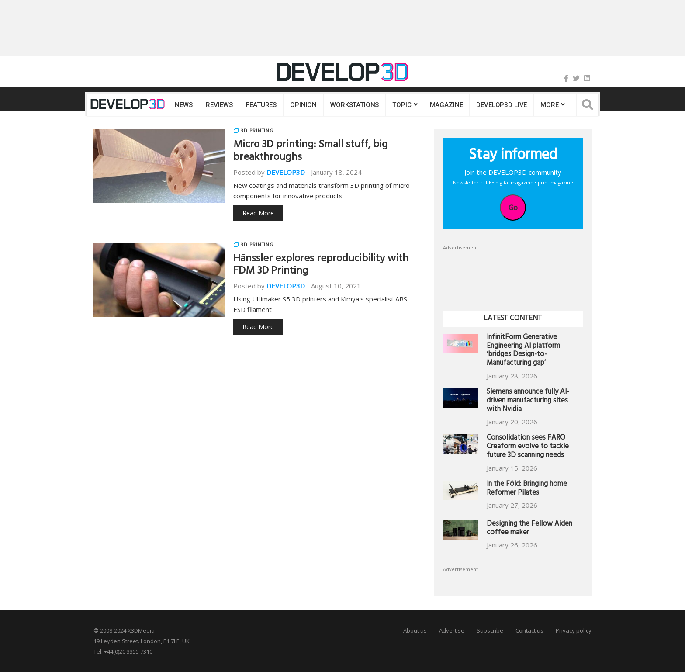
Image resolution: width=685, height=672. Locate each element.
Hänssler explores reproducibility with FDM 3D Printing (320, 265)
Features (261, 105)
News (183, 105)
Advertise (451, 630)
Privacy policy (574, 630)
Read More (258, 213)
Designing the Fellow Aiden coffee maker (529, 529)
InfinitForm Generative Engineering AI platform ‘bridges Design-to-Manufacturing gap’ (523, 351)
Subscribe (490, 630)
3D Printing (257, 131)
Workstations (354, 105)
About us (415, 630)
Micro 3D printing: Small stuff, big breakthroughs (310, 151)
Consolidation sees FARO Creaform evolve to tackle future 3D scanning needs (528, 447)
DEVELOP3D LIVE (501, 105)
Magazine (446, 105)
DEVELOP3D (285, 172)
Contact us (529, 630)
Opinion (303, 105)
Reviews (219, 105)
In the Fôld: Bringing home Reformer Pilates (527, 489)
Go (513, 207)
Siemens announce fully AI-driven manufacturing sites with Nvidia (528, 401)
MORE (549, 105)
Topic (401, 105)
